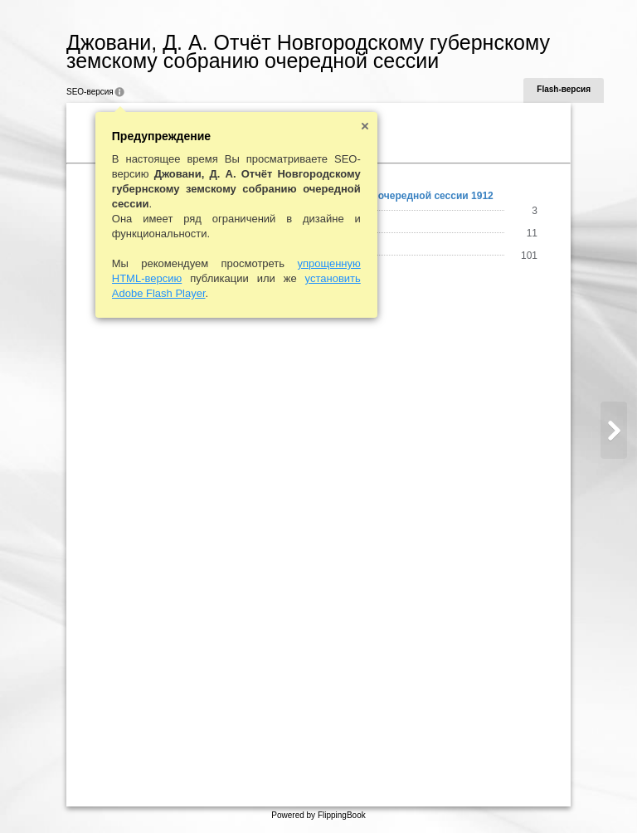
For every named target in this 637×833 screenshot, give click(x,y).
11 (532, 233)
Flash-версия (564, 89)
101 (529, 255)
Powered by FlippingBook (318, 815)
